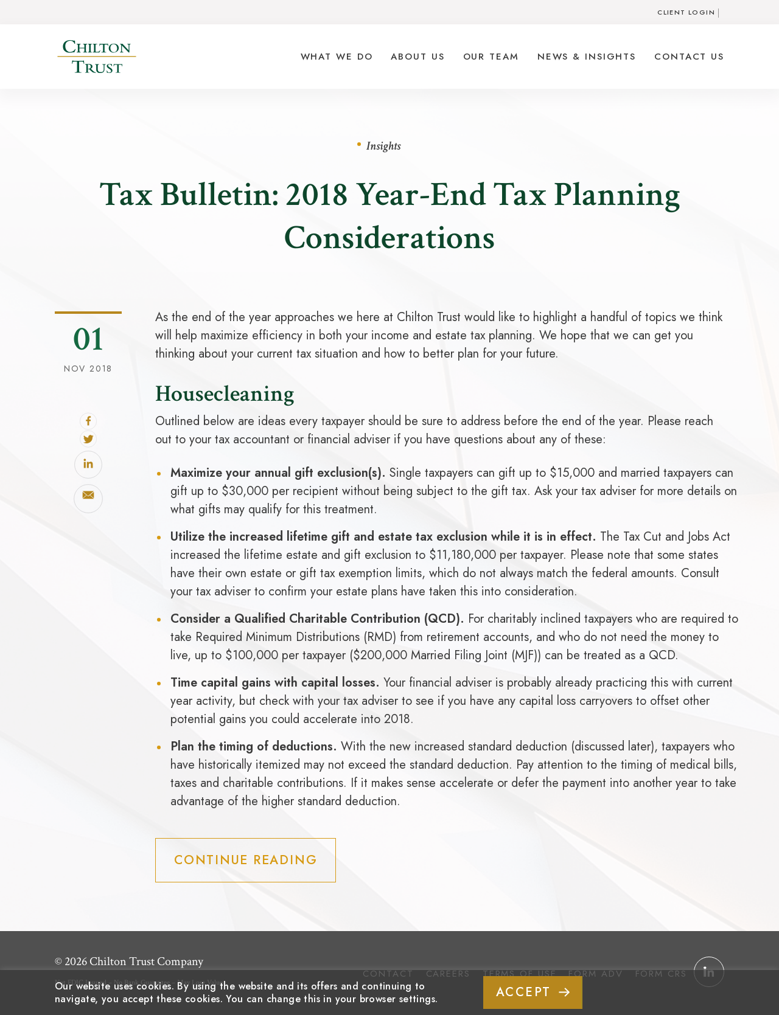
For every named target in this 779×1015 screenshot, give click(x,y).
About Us (417, 56)
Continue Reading (244, 859)
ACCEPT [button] (523, 992)
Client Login (686, 12)
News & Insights (586, 56)
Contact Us (689, 56)
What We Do (337, 56)
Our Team (491, 56)
